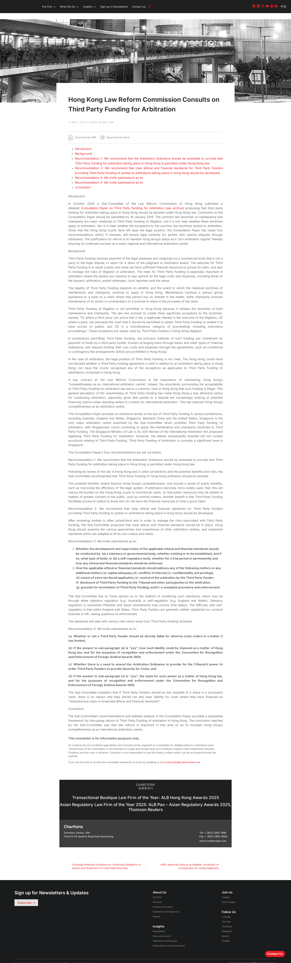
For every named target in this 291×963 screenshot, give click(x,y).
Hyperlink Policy (62, 957)
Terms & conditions (24, 957)
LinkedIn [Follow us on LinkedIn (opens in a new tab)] (226, 910)
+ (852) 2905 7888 (215, 826)
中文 (284, 6)
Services (157, 896)
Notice (48, 957)
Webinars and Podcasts (165, 934)
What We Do (67, 6)
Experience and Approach (166, 905)
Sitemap (76, 957)
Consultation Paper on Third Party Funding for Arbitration (122, 202)
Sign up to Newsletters (114, 6)
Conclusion (83, 181)
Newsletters (159, 925)
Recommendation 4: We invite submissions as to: (109, 176)
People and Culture (163, 900)
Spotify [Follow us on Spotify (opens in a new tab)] (225, 930)
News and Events (162, 930)
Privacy (40, 957)
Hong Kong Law (101, 116)
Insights (87, 6)
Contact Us (139, 6)
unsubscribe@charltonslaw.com (181, 756)
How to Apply (229, 896)
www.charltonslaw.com (212, 834)
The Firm (47, 6)
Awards (156, 910)
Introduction (83, 143)
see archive (174, 202)
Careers (226, 891)
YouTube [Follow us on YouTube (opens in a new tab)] (226, 915)
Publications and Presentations (169, 939)
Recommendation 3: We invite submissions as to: (109, 171)
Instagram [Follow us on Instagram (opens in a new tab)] (227, 925)
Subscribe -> (26, 896)
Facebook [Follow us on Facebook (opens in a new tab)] (227, 920)
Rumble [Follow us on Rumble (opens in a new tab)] (226, 934)
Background (83, 147)
